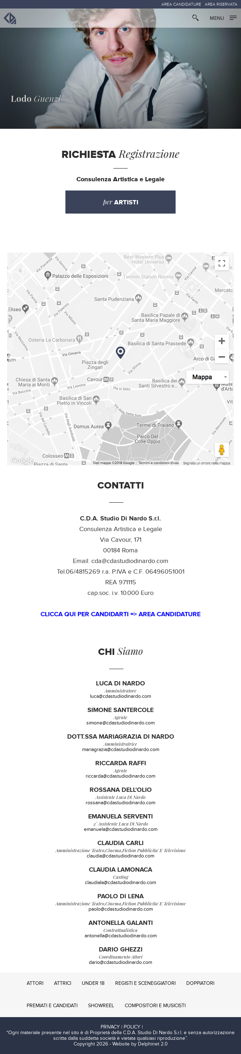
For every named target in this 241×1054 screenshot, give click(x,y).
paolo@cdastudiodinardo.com (121, 909)
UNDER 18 (93, 983)
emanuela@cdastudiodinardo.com (120, 829)
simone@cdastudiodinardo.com (120, 723)
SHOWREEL (101, 1006)
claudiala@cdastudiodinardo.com (120, 882)
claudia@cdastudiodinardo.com (120, 856)
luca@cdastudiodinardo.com (120, 696)
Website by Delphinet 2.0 (140, 1044)
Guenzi (36, 98)
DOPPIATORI (200, 983)
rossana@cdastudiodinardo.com (120, 803)
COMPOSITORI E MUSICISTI (155, 1006)
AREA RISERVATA (221, 4)
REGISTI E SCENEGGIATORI (145, 983)
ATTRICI (62, 983)
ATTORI (35, 983)
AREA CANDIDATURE (181, 4)
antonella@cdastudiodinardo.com (121, 936)
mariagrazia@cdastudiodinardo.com (120, 749)
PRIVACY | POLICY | (122, 1027)
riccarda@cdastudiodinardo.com (120, 776)
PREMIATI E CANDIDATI (52, 1006)
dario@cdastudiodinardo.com (120, 962)
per (120, 202)
